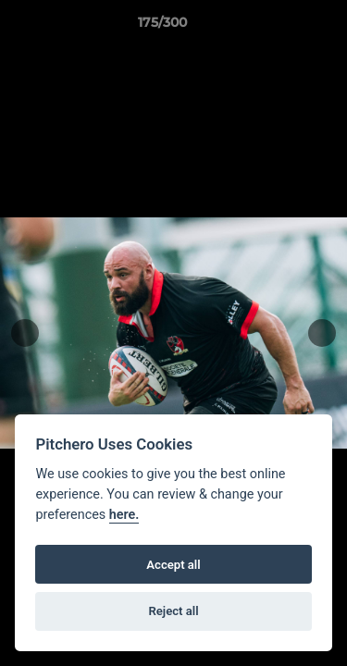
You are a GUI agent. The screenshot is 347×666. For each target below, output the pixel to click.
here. (124, 515)
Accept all (173, 565)
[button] (280, 26)
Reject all (173, 611)
